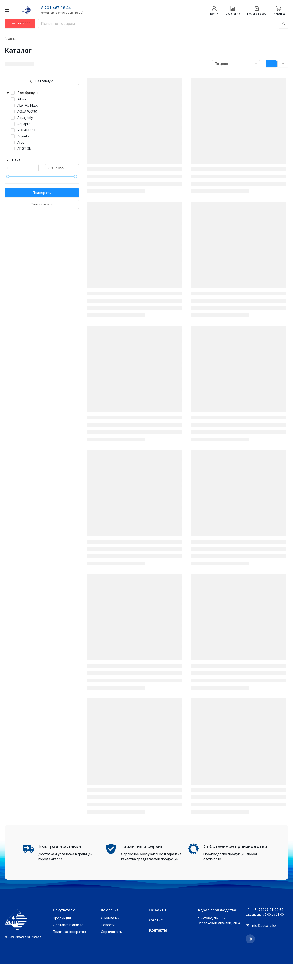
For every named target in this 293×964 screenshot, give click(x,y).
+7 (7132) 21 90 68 (268, 910)
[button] (42, 93)
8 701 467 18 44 (56, 7)
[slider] (7, 176)
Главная (11, 38)
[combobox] (236, 63)
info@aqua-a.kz (264, 925)
